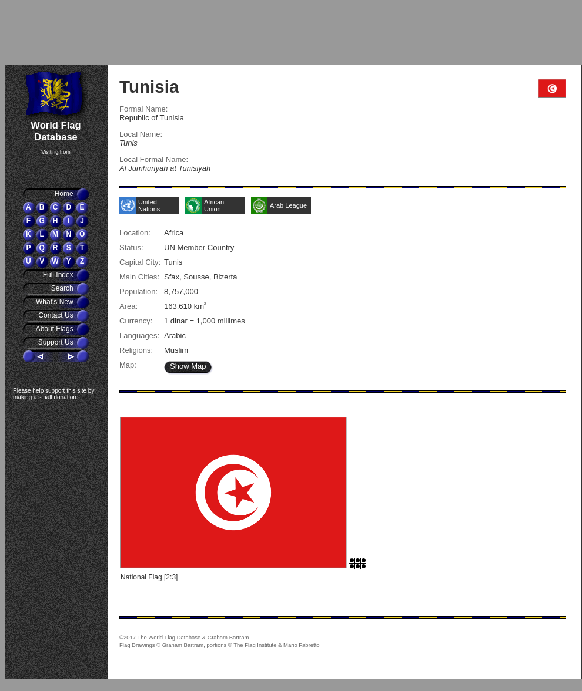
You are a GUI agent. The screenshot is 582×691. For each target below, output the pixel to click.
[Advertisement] (73, 32)
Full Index (59, 275)
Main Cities (138, 276)
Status (130, 247)
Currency (134, 320)
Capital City (139, 262)
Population (137, 291)
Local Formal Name (152, 159)
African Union (214, 205)
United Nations (149, 205)
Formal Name (142, 109)
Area (127, 306)
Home (65, 194)
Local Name (139, 134)
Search (63, 288)
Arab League (288, 205)
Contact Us (56, 315)
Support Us (56, 342)
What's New (55, 302)
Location (133, 232)
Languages (138, 335)
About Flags (55, 329)
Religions (135, 350)
